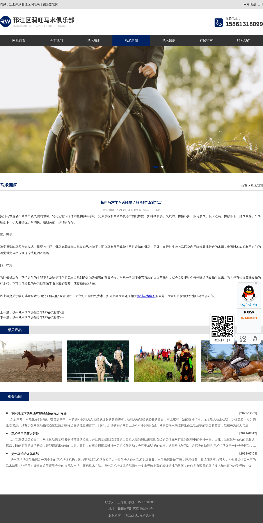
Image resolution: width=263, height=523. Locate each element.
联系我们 (243, 40)
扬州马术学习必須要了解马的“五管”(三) (39, 312)
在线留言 (206, 40)
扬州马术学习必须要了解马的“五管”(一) (39, 317)
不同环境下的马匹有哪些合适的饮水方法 (38, 413)
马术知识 (168, 40)
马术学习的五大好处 (25, 433)
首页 (244, 185)
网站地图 (249, 4)
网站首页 (18, 40)
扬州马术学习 (146, 296)
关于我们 (56, 40)
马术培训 (93, 40)
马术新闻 (131, 40)
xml (260, 4)
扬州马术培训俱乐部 (25, 454)
